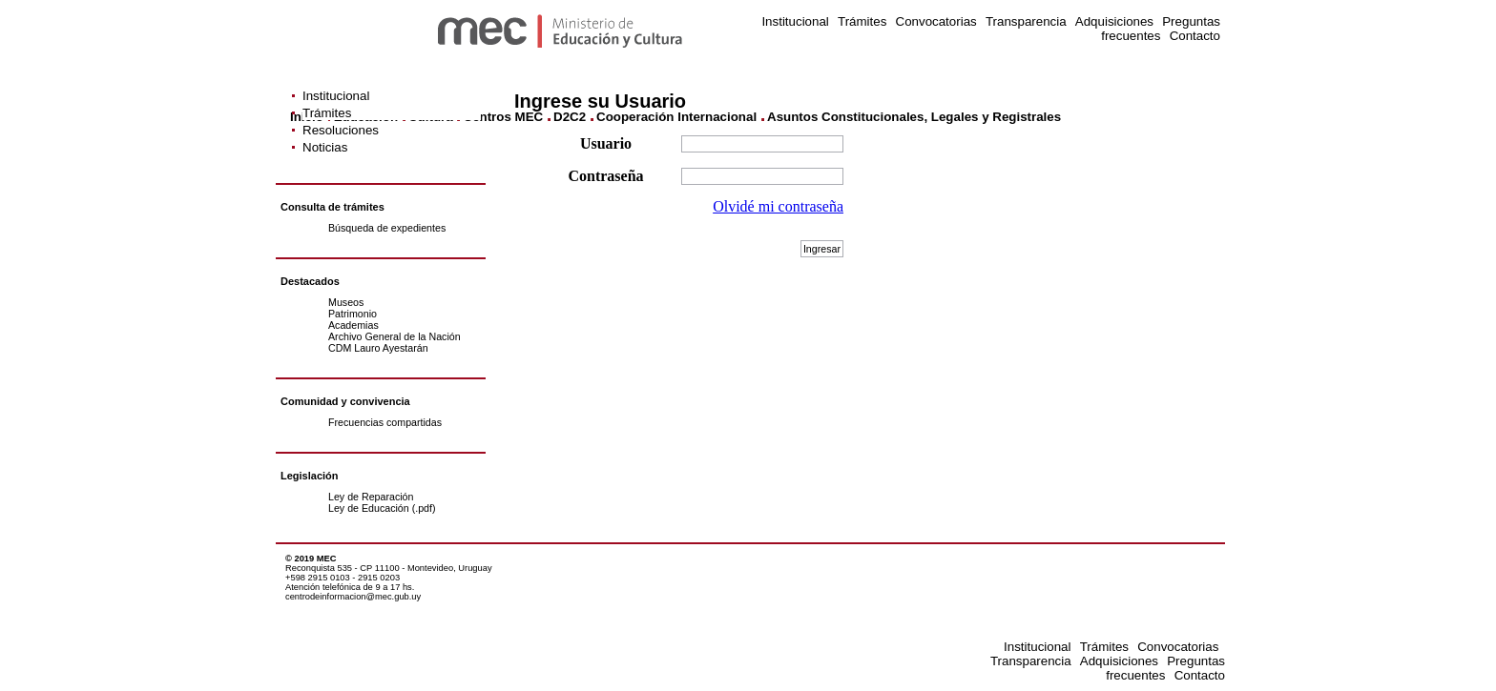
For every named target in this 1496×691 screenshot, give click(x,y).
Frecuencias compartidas (385, 422)
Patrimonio (352, 313)
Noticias (324, 147)
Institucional (794, 21)
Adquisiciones (1114, 21)
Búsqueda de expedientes (387, 228)
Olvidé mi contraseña (778, 206)
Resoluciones (340, 130)
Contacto (1195, 36)
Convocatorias (936, 21)
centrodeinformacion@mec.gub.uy (353, 596)
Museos (346, 302)
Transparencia (1026, 21)
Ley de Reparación (370, 496)
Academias (353, 325)
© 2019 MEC (311, 558)
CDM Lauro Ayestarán (378, 348)
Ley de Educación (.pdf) (382, 508)
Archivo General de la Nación (394, 336)
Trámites (862, 21)
